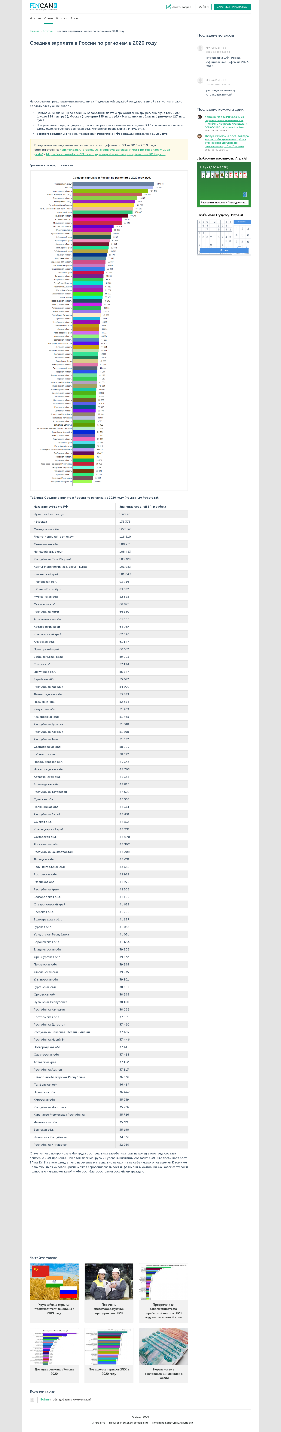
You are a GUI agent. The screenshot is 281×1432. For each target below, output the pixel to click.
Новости (35, 18)
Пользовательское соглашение (128, 1422)
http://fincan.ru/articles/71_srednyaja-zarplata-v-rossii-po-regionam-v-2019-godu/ (106, 154)
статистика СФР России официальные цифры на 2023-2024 (227, 62)
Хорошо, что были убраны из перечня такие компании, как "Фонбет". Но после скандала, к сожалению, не (226, 122)
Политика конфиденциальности (172, 1422)
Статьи (48, 18)
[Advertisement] (80, 73)
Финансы (213, 47)
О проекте (98, 1422)
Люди (74, 18)
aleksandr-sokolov (235, 127)
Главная (34, 31)
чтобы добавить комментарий (65, 1399)
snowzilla (239, 146)
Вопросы (61, 18)
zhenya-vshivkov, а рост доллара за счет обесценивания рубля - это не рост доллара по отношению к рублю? (227, 141)
